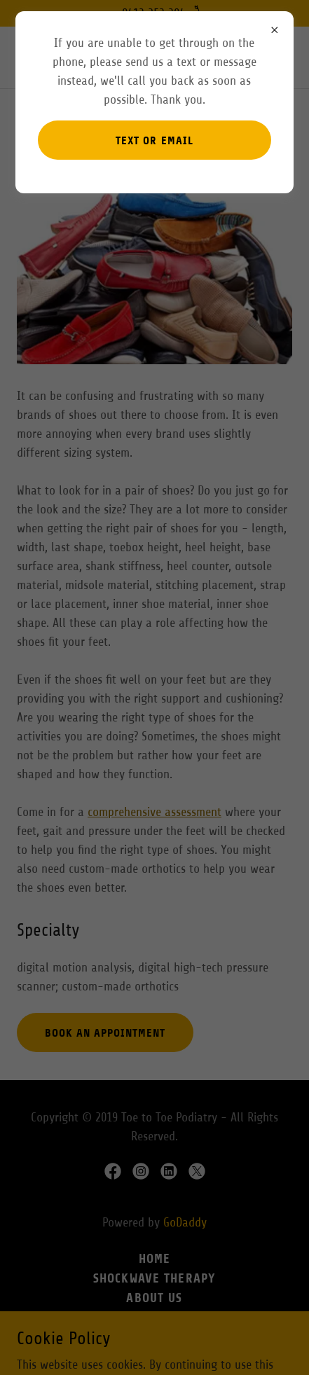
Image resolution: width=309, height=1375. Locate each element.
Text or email (154, 140)
